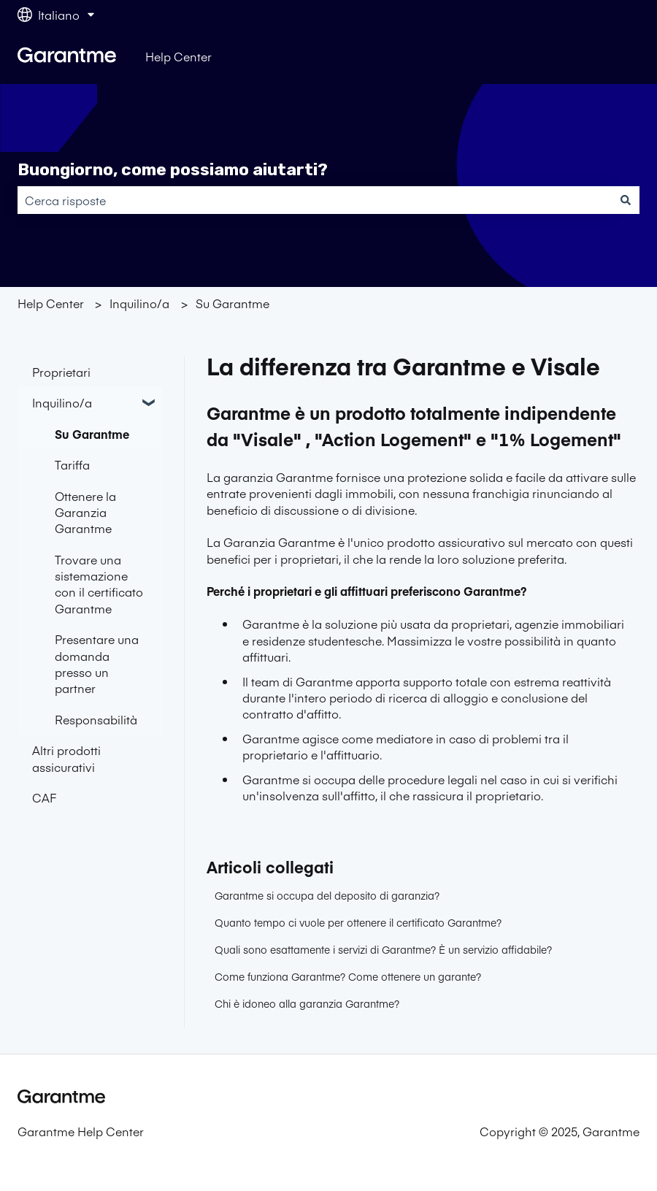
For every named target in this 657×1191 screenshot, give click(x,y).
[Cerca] (625, 200)
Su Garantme (232, 303)
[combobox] (315, 200)
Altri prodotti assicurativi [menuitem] (66, 758)
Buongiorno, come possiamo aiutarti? (173, 169)
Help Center (178, 56)
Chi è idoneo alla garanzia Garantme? (307, 1003)
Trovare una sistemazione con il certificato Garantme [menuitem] (99, 583)
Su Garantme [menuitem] (92, 434)
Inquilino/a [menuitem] (62, 402)
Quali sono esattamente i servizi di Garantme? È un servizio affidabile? (383, 949)
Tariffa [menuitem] (72, 464)
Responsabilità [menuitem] (96, 719)
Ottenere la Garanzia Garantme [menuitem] (85, 512)
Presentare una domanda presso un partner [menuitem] (97, 663)
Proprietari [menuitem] (61, 372)
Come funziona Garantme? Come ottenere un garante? (348, 976)
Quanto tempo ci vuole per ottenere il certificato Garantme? (358, 922)
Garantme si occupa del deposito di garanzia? (327, 895)
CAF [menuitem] (44, 797)
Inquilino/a (139, 303)
